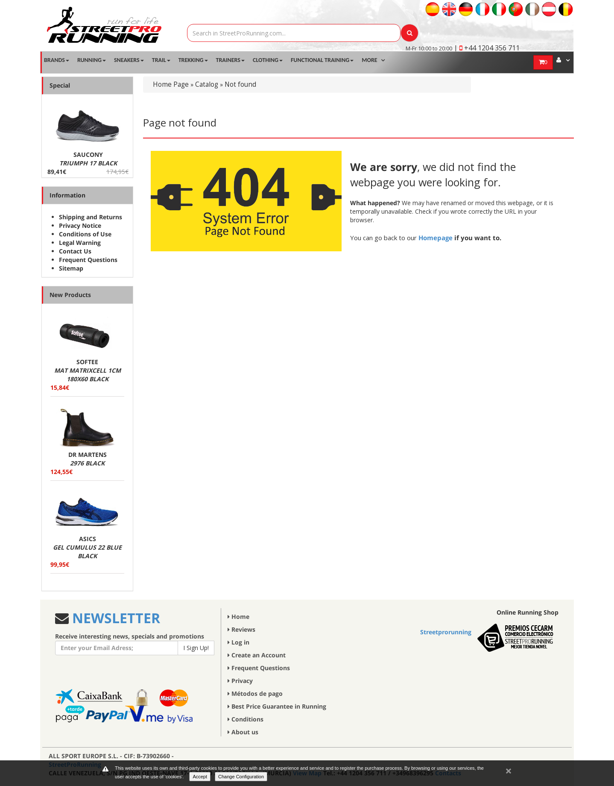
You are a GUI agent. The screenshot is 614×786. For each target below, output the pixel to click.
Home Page (171, 84)
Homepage (435, 237)
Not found (240, 84)
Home (238, 616)
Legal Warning (80, 242)
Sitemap (71, 268)
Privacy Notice (80, 225)
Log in (238, 642)
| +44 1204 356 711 (487, 48)
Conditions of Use (85, 234)
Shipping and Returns (90, 217)
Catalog (206, 84)
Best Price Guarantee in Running (277, 706)
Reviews (241, 629)
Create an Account (257, 655)
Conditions (245, 719)
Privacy (240, 681)
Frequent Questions (88, 260)
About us (243, 732)
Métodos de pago (255, 693)
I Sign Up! (196, 648)
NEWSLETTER (114, 618)
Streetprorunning (445, 632)
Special (60, 85)
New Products (70, 295)
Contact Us (75, 251)
